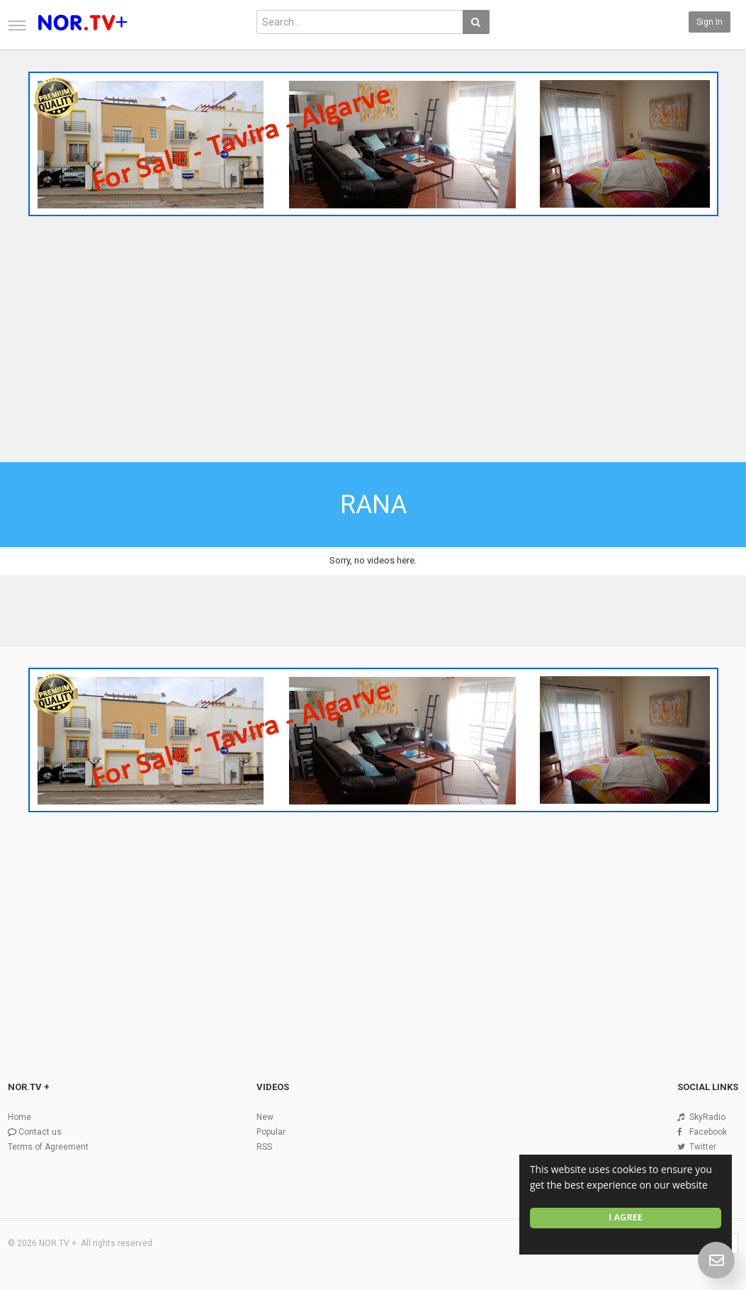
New (264, 1117)
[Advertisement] (373, 328)
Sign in (709, 22)
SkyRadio (707, 1117)
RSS (264, 1147)
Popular (271, 1132)
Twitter (702, 1147)
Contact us (40, 1132)
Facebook (708, 1132)
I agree (626, 1217)
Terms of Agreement (48, 1147)
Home (19, 1117)
